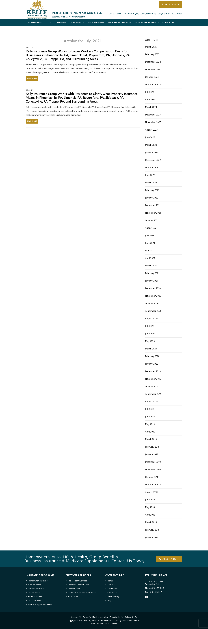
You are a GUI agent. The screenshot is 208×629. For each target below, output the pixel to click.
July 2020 (149, 326)
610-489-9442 (172, 4)
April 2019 (150, 431)
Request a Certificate (170, 13)
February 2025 (152, 54)
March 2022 (151, 182)
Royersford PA (89, 617)
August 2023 (151, 129)
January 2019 (151, 454)
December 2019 (153, 371)
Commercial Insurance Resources (82, 592)
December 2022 (153, 160)
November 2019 (153, 378)
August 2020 (151, 318)
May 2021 (150, 250)
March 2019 (151, 439)
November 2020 (153, 295)
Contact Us (112, 592)
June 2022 (150, 175)
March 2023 (151, 144)
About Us (121, 13)
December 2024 (153, 61)
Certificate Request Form (78, 584)
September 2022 (153, 167)
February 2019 (152, 446)
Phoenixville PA (116, 617)
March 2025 (151, 46)
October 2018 (152, 477)
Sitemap (136, 620)
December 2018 (153, 461)
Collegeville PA (131, 617)
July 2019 (149, 409)
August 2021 (151, 227)
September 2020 (153, 310)
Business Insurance (36, 588)
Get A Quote (73, 596)
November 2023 (153, 122)
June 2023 (150, 137)
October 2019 (152, 386)
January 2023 (151, 152)
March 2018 (151, 522)
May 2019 (150, 424)
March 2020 (151, 348)
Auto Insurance (34, 584)
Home (112, 13)
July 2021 (149, 235)
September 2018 (153, 484)
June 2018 (150, 499)
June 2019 (150, 416)
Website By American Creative (104, 623)
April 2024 (150, 99)
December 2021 (153, 205)
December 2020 (153, 288)
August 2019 (151, 401)
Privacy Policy (113, 596)
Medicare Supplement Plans (40, 604)
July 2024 (149, 92)
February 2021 (152, 273)
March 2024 (151, 107)
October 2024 (152, 76)
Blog (109, 600)
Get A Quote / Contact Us (142, 13)
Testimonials (112, 588)
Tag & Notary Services (77, 580)
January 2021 (151, 280)
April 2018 (150, 514)
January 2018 (151, 537)
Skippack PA (76, 617)
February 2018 (152, 529)
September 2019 (153, 393)
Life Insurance (34, 592)
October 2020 (152, 303)
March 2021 (151, 265)
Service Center (74, 588)
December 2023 (153, 114)
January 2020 (151, 363)
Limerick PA (103, 617)
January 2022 (151, 197)
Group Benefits (34, 600)
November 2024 (153, 69)
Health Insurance (35, 596)
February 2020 (152, 356)
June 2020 (150, 333)
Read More (32, 78)
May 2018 (150, 507)
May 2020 (150, 341)
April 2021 (150, 258)
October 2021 (152, 220)
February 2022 (152, 190)
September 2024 (153, 84)
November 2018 (153, 469)
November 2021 (153, 212)
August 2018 (151, 492)
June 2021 (150, 243)
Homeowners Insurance (38, 580)
